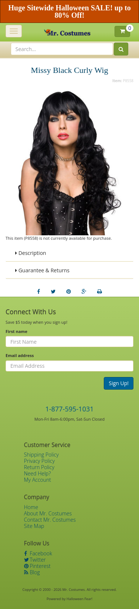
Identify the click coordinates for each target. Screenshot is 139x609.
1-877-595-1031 (69, 408)
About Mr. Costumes (48, 513)
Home (31, 507)
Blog (32, 572)
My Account (37, 479)
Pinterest (37, 565)
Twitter (35, 559)
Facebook (38, 553)
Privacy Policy (39, 460)
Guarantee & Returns (42, 270)
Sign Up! (119, 383)
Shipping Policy (41, 454)
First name (16, 331)
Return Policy (39, 467)
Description (30, 252)
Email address (20, 355)
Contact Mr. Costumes (50, 519)
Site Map (34, 525)
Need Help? (37, 473)
